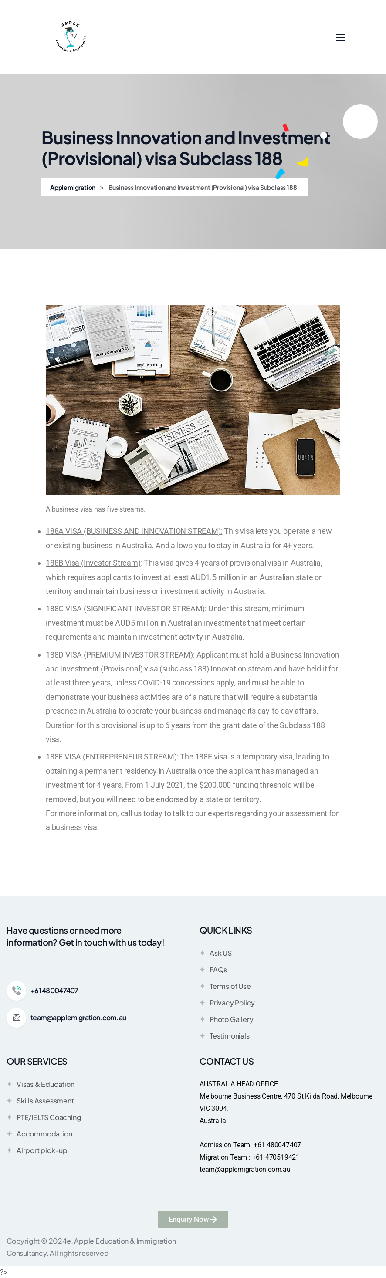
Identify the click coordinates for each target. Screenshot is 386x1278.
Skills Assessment (40, 1100)
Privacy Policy (227, 1002)
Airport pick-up (37, 1150)
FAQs (213, 969)
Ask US (216, 952)
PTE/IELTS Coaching (44, 1117)
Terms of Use (225, 985)
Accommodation (39, 1133)
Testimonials (225, 1035)
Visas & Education (40, 1083)
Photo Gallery (226, 1019)
